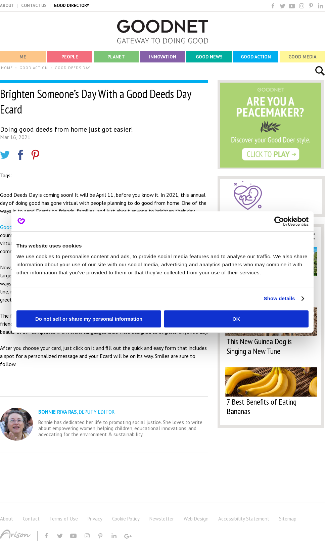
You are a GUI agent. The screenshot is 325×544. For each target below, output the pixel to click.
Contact (31, 518)
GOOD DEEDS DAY (72, 67)
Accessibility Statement (243, 518)
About (6, 518)
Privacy (95, 518)
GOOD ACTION (33, 67)
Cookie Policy (126, 518)
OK (236, 319)
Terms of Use (63, 518)
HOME (7, 67)
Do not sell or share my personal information (88, 319)
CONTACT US (34, 5)
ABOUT (7, 5)
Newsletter (161, 518)
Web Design (196, 518)
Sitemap (287, 518)
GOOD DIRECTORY (71, 5)
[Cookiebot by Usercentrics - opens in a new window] (279, 221)
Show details (279, 298)
